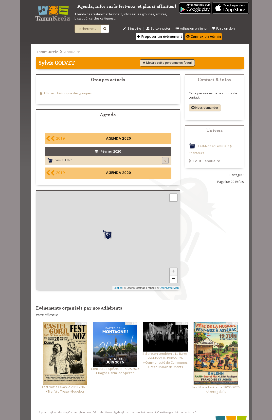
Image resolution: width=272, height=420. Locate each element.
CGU (95, 412)
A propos (44, 412)
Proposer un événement (139, 412)
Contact (73, 412)
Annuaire (72, 51)
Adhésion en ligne (191, 28)
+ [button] (173, 271)
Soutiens (85, 412)
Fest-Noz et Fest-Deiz (213, 146)
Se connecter (158, 28)
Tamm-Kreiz (47, 51)
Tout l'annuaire (204, 160)
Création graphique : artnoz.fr (177, 412)
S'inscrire (132, 28)
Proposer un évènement (159, 36)
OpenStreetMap (169, 287)
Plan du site (59, 412)
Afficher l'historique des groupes (67, 93)
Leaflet (118, 287)
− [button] (173, 279)
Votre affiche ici (47, 315)
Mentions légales (110, 412)
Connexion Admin (203, 36)
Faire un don (223, 28)
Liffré (68, 160)
